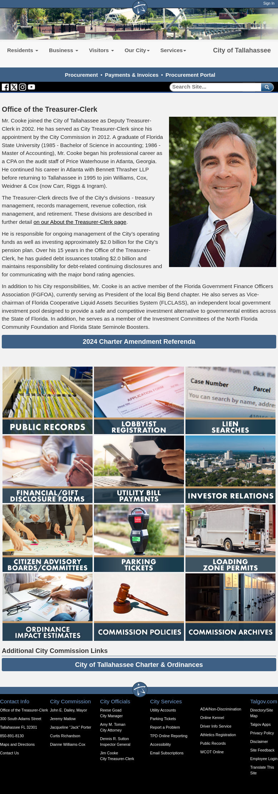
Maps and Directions (17, 744)
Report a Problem (165, 727)
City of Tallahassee (242, 50)
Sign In (268, 3)
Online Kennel (212, 717)
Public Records (213, 743)
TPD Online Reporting (168, 736)
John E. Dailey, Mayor (68, 710)
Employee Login (263, 759)
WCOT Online (212, 752)
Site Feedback (262, 750)
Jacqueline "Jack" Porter (70, 727)
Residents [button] (22, 50)
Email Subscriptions (167, 753)
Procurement (81, 75)
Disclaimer (259, 741)
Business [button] (63, 50)
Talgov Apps (260, 724)
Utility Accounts (163, 710)
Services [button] (173, 50)
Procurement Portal (190, 75)
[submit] (266, 86)
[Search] (213, 87)
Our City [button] (137, 50)
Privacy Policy (262, 733)
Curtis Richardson (65, 736)
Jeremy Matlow (63, 719)
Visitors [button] (101, 50)
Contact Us (9, 753)
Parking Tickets (163, 719)
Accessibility (160, 744)
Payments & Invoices (132, 75)
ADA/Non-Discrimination (220, 709)
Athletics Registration (218, 735)
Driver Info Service (216, 726)
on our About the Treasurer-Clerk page (80, 222)
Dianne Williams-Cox (67, 744)
